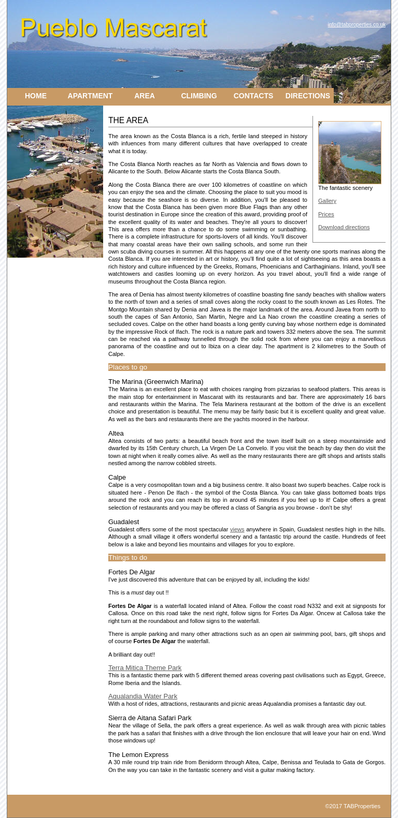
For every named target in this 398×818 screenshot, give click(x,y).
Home (36, 96)
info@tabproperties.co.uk (357, 24)
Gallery (327, 201)
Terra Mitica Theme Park (144, 668)
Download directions (343, 227)
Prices (326, 214)
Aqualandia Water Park (142, 696)
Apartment (90, 96)
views (237, 529)
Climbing (199, 96)
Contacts (254, 96)
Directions (308, 96)
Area (144, 96)
